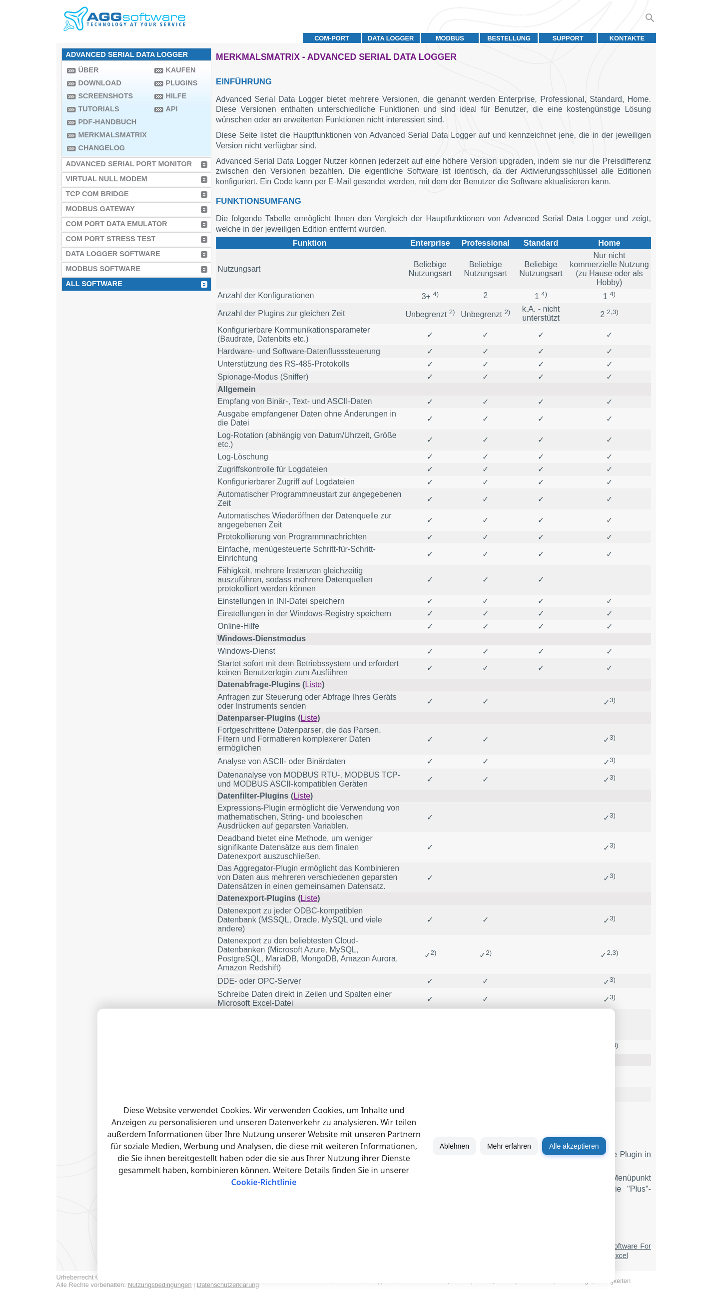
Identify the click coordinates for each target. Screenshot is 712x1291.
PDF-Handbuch (107, 122)
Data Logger (391, 38)
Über (88, 70)
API (172, 109)
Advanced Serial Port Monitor (129, 164)
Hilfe (176, 96)
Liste (313, 684)
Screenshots (105, 96)
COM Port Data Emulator (116, 224)
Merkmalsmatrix (112, 135)
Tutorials (98, 109)
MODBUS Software (103, 269)
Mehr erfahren (509, 1146)
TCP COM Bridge (97, 194)
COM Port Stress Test (111, 239)
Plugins (182, 83)
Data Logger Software (113, 254)
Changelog (101, 148)
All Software (94, 284)
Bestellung (509, 38)
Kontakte (627, 38)
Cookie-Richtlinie (264, 1182)
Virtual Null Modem (106, 179)
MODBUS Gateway (100, 209)
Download (99, 83)
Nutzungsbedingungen (159, 1285)
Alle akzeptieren (574, 1146)
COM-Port (331, 38)
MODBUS (450, 38)
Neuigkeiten (614, 1281)
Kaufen (181, 70)
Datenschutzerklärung (228, 1285)
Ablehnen (454, 1146)
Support (568, 38)
